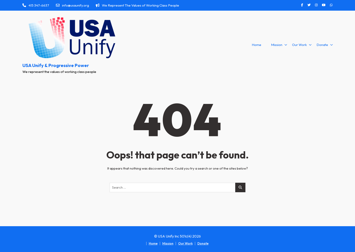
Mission (276, 45)
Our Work (299, 45)
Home (256, 45)
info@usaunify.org (72, 5)
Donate (322, 45)
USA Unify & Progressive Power (55, 65)
